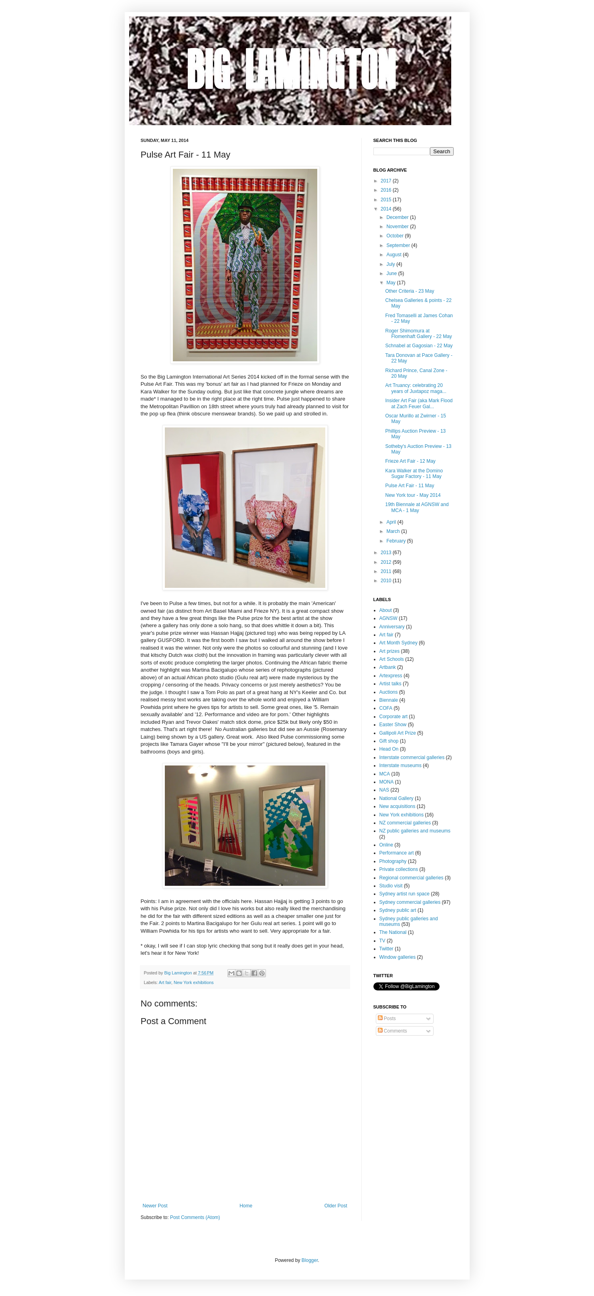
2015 (387, 199)
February (396, 541)
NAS (384, 790)
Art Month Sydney (398, 643)
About (385, 610)
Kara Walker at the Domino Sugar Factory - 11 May (414, 473)
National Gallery (396, 798)
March (393, 531)
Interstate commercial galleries (412, 757)
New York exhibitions (194, 982)
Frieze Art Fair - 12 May (410, 461)
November (398, 226)
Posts (387, 1018)
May (391, 283)
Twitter (386, 949)
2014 (387, 209)
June (392, 273)
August (394, 254)
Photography (393, 861)
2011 (387, 571)
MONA (386, 782)
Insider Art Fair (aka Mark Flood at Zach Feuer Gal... (418, 403)
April (391, 522)
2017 (387, 181)
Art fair (165, 982)
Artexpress (390, 675)
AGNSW (388, 618)
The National (393, 932)
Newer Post (155, 1206)
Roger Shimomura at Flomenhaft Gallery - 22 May (418, 333)
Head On (389, 749)
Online (386, 845)
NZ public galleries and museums (414, 831)
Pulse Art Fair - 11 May (409, 485)
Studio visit (391, 886)
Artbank (387, 667)
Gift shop (389, 741)
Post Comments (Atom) (195, 1217)
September (398, 245)
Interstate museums (400, 765)
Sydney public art (397, 910)
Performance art (396, 853)
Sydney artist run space (404, 894)
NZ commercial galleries (405, 823)
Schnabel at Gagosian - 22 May (418, 345)
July (391, 264)
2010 (387, 580)
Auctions (388, 692)
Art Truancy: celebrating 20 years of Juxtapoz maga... (415, 388)
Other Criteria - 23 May (409, 291)
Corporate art (393, 716)
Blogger (310, 1260)
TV (382, 941)
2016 (387, 190)
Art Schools (391, 659)
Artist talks (390, 683)
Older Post (335, 1206)
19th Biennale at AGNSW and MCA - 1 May (416, 507)
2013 (387, 552)
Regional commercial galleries (411, 878)
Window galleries (397, 957)
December (398, 217)
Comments (392, 1031)
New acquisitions (397, 806)
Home (245, 1206)
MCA (384, 774)
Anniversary (392, 627)
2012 (387, 562)
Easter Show (393, 724)
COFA (386, 708)
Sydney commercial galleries (410, 902)
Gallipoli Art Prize (397, 733)
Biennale (388, 700)
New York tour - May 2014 (412, 495)
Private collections (398, 869)
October (395, 236)
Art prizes (389, 651)
